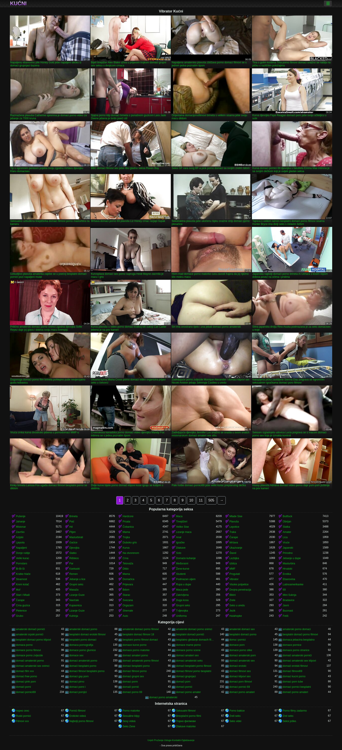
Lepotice (234, 526)
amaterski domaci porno (83, 629)
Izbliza (233, 563)
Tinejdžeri (181, 521)
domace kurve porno (134, 644)
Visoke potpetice (239, 584)
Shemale (128, 610)
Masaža (74, 589)
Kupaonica (75, 605)
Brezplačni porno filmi (188, 715)
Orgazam (128, 605)
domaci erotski (237, 665)
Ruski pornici (23, 715)
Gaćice (73, 542)
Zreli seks (235, 715)
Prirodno (287, 553)
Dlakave (180, 547)
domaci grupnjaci (186, 676)
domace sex (76, 655)
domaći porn (183, 681)
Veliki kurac (22, 558)
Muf (18, 589)
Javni (286, 605)
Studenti (181, 573)
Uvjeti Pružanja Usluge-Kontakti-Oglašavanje (170, 740)
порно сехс (22, 710)
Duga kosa (182, 600)
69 (284, 589)
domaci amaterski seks (189, 660)
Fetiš (285, 615)
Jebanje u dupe (292, 558)
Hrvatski (287, 568)
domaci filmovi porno (135, 671)
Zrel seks (288, 715)
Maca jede (182, 589)
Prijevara (128, 584)
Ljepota (20, 542)
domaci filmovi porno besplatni (193, 671)
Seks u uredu (237, 605)
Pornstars (21, 563)
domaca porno (24, 644)
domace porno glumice (82, 650)
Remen (73, 573)
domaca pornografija (81, 644)
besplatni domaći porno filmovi (300, 634)
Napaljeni (21, 547)
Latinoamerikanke (293, 584)
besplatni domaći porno (242, 634)
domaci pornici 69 (239, 686)
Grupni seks (76, 584)
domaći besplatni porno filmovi (193, 665)
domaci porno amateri (242, 692)
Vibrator (234, 579)
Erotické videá (77, 715)
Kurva (126, 547)
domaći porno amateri (295, 692)
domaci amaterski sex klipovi (299, 660)
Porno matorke (131, 710)
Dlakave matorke (186, 726)
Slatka (286, 526)
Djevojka (74, 547)
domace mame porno (188, 644)
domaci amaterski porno (83, 660)
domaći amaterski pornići (297, 655)
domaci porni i (77, 686)
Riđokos (74, 558)
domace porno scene (188, 650)
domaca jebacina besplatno (299, 639)
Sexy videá (129, 721)
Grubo (19, 615)
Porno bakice (237, 710)
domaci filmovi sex (240, 671)
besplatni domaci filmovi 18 (138, 634)
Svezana (128, 600)
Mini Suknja (289, 594)
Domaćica (128, 579)
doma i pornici (237, 639)
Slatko (73, 553)
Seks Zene (129, 726)
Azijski (19, 537)
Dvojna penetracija (240, 589)
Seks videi (235, 721)
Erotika (287, 573)
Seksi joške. (290, 721)
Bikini (232, 594)
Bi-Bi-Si (20, 568)
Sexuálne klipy (131, 715)
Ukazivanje (235, 547)
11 (201, 500)
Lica (285, 537)
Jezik (232, 610)
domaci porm (130, 681)
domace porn (237, 644)
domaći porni (23, 686)
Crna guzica (23, 605)
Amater (287, 532)
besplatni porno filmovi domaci (140, 639)
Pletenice (21, 610)
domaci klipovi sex (240, 676)
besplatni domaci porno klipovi (33, 639)
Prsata (126, 521)
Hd (71, 526)
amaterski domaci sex (242, 629)
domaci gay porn (79, 676)
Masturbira (289, 563)
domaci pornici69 (26, 692)
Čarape (233, 537)
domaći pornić (184, 686)
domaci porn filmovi (240, 681)
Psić (71, 521)
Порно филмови (186, 721)
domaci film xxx (25, 671)
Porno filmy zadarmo (295, 710)
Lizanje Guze (77, 594)
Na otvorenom (131, 553)
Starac (126, 594)
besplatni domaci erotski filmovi (87, 634)
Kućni (18, 3)
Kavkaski (74, 568)
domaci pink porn (26, 681)
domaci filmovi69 (292, 671)
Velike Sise (182, 526)
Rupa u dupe (183, 584)
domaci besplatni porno (136, 665)
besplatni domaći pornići (190, 634)
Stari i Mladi (23, 594)
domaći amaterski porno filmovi (141, 660)
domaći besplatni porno (82, 665)
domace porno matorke (136, 650)
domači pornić (131, 686)
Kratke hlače (23, 573)
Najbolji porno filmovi (81, 721)
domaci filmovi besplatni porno (86, 671)
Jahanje (20, 521)
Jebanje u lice (77, 579)
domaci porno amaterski (163, 697)
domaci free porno (26, 676)
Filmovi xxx (22, 721)
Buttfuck (287, 516)
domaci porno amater (188, 692)
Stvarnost (21, 579)
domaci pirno (76, 681)
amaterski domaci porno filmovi (141, 629)
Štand (232, 553)
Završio (20, 532)
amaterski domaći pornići (30, 629)
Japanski (288, 547)
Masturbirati (76, 537)
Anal (178, 537)
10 (191, 500)
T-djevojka (182, 610)
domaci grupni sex (133, 676)
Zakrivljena (182, 594)
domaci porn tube (293, 681)
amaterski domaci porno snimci (194, 629)
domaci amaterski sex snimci (32, 665)
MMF (232, 568)
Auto (125, 615)
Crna (125, 558)
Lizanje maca (184, 532)
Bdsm (126, 589)
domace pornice (292, 644)
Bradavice (288, 600)
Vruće (286, 542)
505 (211, 500)
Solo (178, 553)
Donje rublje (23, 553)
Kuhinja (73, 615)
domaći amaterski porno (30, 660)
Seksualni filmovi (185, 710)
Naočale (74, 600)
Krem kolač (22, 584)
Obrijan (287, 521)
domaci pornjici (78, 692)
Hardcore (128, 516)
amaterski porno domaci (297, 629)
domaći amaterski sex (242, 660)
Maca (179, 516)
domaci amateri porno (135, 655)
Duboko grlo (130, 542)
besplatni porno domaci (82, 639)
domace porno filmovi (28, 650)
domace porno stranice (296, 650)
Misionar (21, 526)
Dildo (125, 568)
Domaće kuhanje (186, 558)
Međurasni (182, 563)
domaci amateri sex (187, 655)
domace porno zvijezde (29, 655)
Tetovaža (128, 563)
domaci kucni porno (294, 676)
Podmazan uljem (185, 579)
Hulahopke (235, 615)
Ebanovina (289, 579)
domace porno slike (240, 650)
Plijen (72, 532)
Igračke (180, 542)
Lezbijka (234, 558)
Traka (232, 532)
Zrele (232, 600)
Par (71, 563)
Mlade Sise (235, 516)
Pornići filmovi (77, 710)
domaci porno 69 (132, 692)
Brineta (73, 516)
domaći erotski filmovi (295, 665)
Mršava (233, 542)
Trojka (126, 537)
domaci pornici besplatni (297, 686)
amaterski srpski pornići (29, 634)
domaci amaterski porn (242, 655)
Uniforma (181, 615)
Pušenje (20, 516)
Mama (126, 532)
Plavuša (234, 521)
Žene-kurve (182, 568)
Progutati (234, 573)
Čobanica (128, 526)
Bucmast (288, 610)
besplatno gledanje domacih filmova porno (196, 639)
